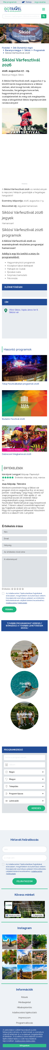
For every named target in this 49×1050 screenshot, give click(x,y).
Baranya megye (13, 50)
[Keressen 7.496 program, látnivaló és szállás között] (22, 16)
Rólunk (24, 997)
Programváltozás (24, 1023)
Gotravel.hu (19, 903)
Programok (39, 50)
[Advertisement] (24, 166)
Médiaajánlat (24, 1002)
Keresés (36, 808)
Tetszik (13, 915)
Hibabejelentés (24, 1007)
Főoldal (6, 48)
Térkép (27, 2)
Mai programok (9, 2)
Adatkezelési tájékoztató (24, 1012)
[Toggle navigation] (43, 9)
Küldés (9, 609)
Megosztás (37, 915)
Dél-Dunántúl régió (23, 48)
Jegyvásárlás (40, 2)
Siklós (27, 50)
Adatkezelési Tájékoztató (16, 603)
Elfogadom (24, 1046)
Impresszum (24, 1017)
